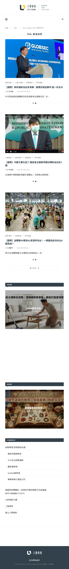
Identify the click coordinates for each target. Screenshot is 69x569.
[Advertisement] (34, 356)
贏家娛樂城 (12, 466)
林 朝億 (11, 91)
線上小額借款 (11, 512)
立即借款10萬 (11, 499)
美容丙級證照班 (14, 453)
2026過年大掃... (35, 308)
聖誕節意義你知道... (34, 407)
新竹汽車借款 (11, 493)
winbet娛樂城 (14, 472)
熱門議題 (39, 83)
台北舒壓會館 (17, 460)
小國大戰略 (19, 83)
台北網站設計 (34, 560)
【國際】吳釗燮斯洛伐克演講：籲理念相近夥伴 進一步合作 (34, 87)
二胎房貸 (9, 506)
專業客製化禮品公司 (16, 479)
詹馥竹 (11, 248)
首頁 (6, 28)
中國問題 (8, 158)
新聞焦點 (29, 83)
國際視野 (8, 83)
